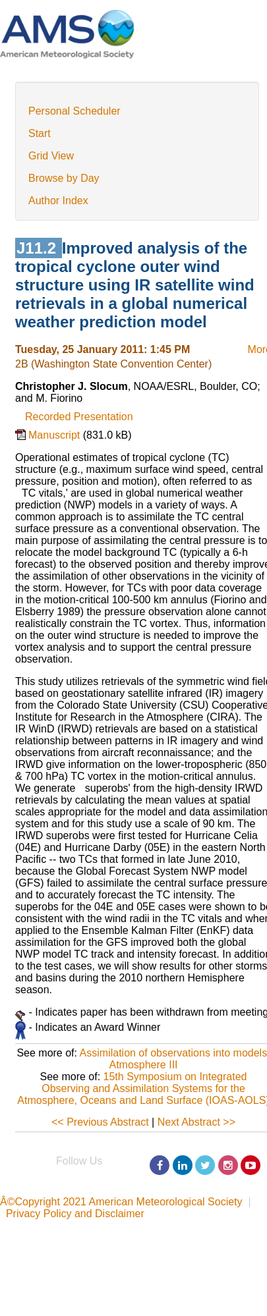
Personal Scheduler (74, 111)
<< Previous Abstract (100, 1122)
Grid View (51, 155)
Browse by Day (64, 178)
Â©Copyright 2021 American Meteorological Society (121, 1201)
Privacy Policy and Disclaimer (75, 1213)
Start (39, 133)
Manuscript (55, 435)
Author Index (58, 200)
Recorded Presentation (79, 416)
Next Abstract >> (196, 1122)
